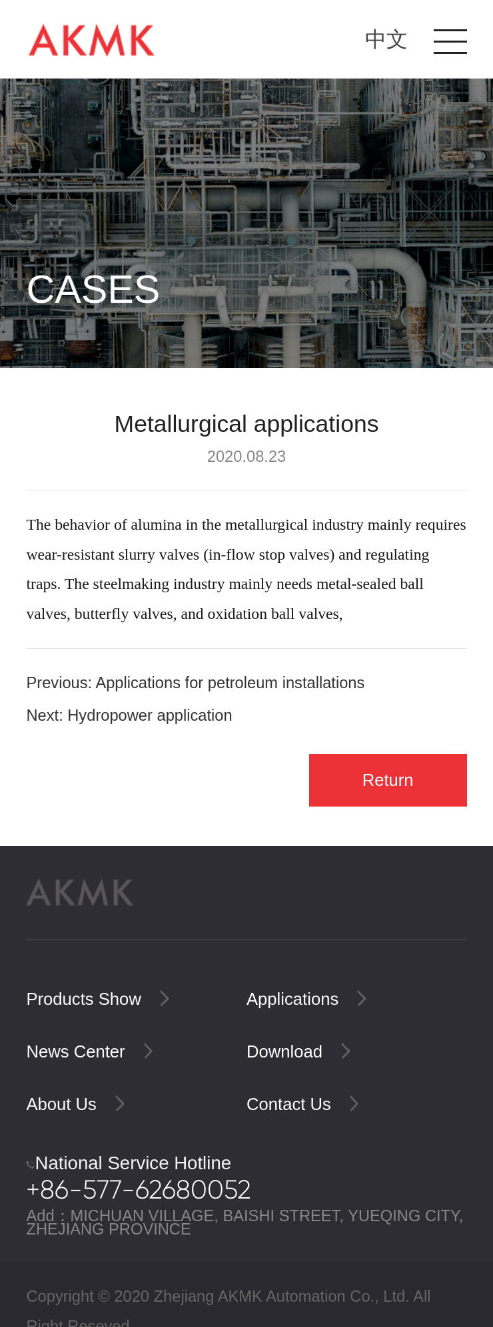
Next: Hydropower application (129, 715)
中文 (386, 39)
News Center (89, 1051)
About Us (75, 1104)
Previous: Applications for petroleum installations (195, 682)
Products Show (97, 999)
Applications (306, 999)
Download (298, 1051)
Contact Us (302, 1104)
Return (388, 780)
